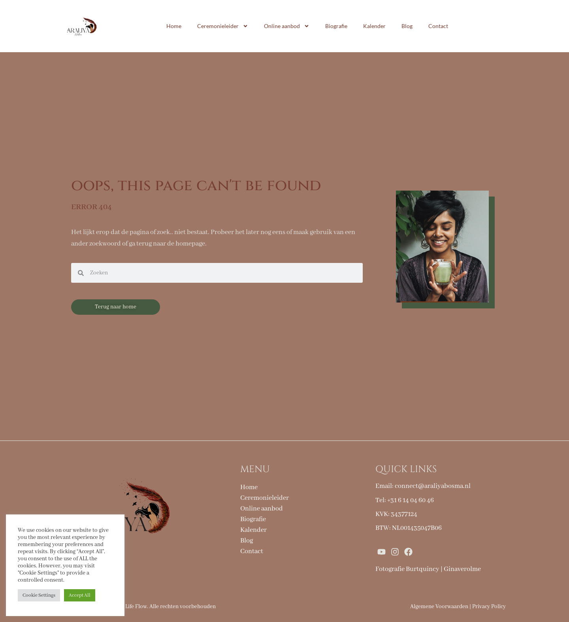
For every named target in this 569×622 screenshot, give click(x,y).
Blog (407, 26)
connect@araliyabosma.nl (433, 486)
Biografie (336, 26)
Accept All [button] (79, 595)
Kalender (374, 26)
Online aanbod (286, 26)
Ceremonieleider (222, 26)
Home (173, 26)
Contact (438, 26)
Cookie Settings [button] (39, 595)
